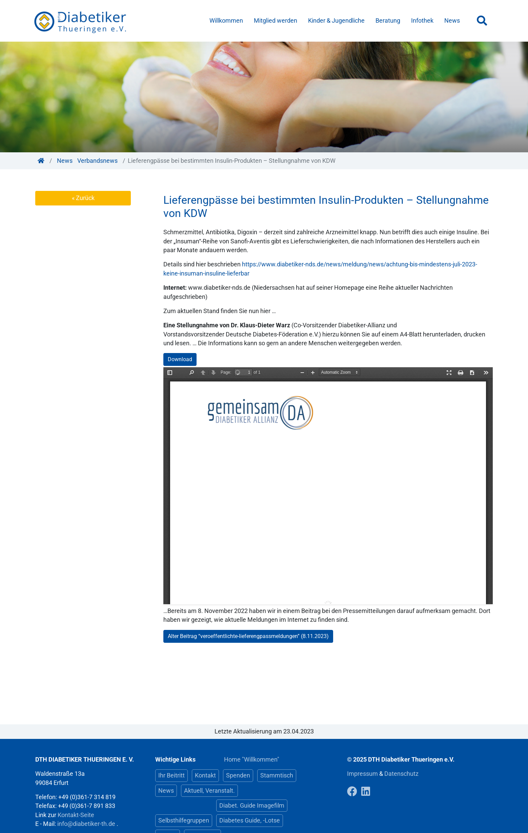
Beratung (387, 20)
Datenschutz (401, 773)
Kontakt (205, 775)
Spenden (238, 775)
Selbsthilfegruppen (183, 820)
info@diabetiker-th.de (86, 823)
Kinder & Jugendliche (336, 20)
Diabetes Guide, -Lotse (249, 820)
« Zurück (83, 198)
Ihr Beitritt (171, 775)
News (452, 20)
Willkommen (226, 20)
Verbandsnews (97, 160)
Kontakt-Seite (76, 815)
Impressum (363, 773)
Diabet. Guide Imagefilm (251, 805)
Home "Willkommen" (251, 759)
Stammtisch (276, 775)
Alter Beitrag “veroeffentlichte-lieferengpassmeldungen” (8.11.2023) (248, 636)
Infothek (422, 20)
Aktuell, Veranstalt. (209, 790)
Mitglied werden (275, 20)
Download (180, 359)
